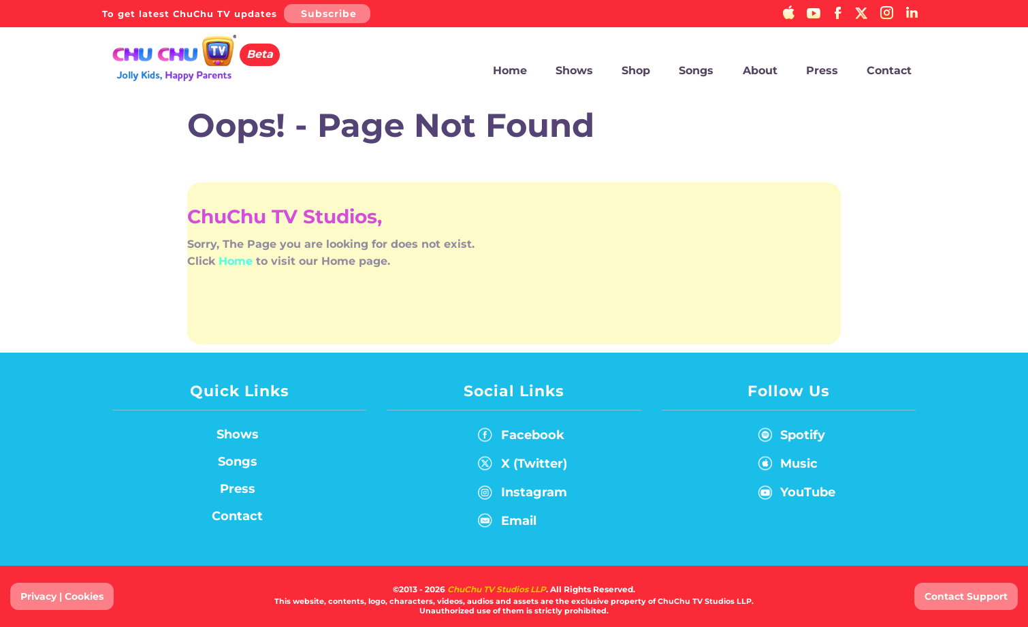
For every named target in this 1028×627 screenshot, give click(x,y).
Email (507, 523)
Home (510, 70)
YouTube (793, 495)
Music (785, 466)
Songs (696, 70)
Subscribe (329, 13)
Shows (574, 70)
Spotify (788, 438)
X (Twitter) (522, 466)
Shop (636, 70)
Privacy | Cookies (61, 596)
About (760, 70)
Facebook (521, 438)
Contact (889, 70)
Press (822, 70)
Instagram (522, 495)
